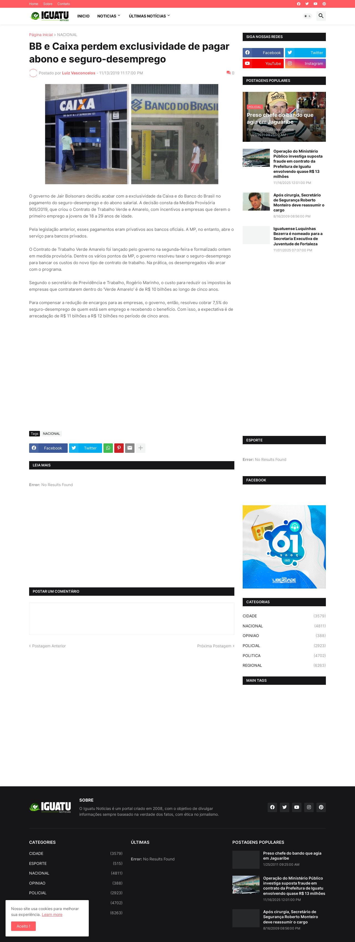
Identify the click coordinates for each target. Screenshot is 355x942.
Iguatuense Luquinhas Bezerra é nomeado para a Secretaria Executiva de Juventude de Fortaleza (298, 236)
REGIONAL (284, 665)
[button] (307, 16)
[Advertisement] (131, 385)
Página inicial (41, 35)
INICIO (83, 16)
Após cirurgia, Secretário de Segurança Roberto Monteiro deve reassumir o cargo (298, 203)
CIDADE (284, 616)
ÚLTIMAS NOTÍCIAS (147, 16)
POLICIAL (284, 645)
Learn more (52, 914)
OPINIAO (284, 635)
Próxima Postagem (214, 645)
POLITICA (284, 655)
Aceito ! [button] (23, 926)
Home (33, 4)
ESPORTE (76, 863)
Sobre (47, 4)
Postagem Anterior (49, 645)
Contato (63, 4)
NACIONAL (67, 35)
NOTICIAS (106, 16)
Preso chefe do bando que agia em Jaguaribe (292, 855)
